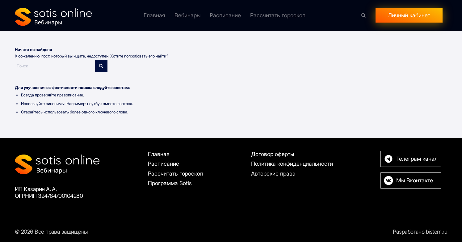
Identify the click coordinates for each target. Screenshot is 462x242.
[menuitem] (154, 15)
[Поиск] (363, 15)
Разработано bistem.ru (420, 231)
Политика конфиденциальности (292, 163)
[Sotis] (54, 15)
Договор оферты (272, 154)
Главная (159, 154)
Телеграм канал (417, 158)
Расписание (163, 163)
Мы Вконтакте (414, 180)
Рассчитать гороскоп (175, 173)
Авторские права (273, 173)
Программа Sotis (170, 183)
